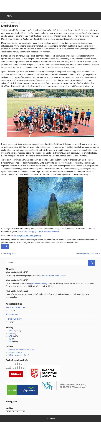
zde (52, 286)
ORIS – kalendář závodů (19, 355)
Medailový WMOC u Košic (87, 253)
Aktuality (12, 331)
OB (10, 339)
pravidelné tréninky (39, 284)
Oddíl (5, 246)
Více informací (12, 314)
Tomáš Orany (15, 23)
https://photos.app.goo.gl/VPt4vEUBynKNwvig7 (39, 231)
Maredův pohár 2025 (16, 307)
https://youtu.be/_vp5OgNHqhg (27, 235)
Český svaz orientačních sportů (22, 350)
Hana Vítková (60, 276)
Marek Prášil (47, 276)
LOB (10, 333)
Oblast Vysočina (15, 352)
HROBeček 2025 (14, 319)
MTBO (11, 336)
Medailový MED (9, 253)
